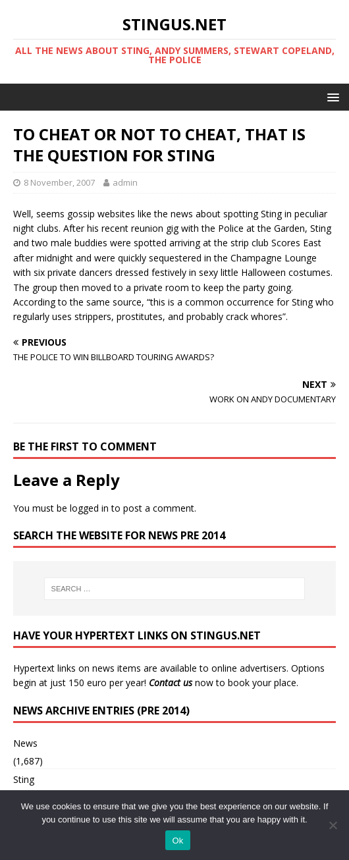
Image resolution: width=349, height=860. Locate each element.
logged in (89, 508)
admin (125, 182)
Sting (23, 779)
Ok (177, 841)
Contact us (170, 682)
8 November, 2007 (59, 182)
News (25, 743)
